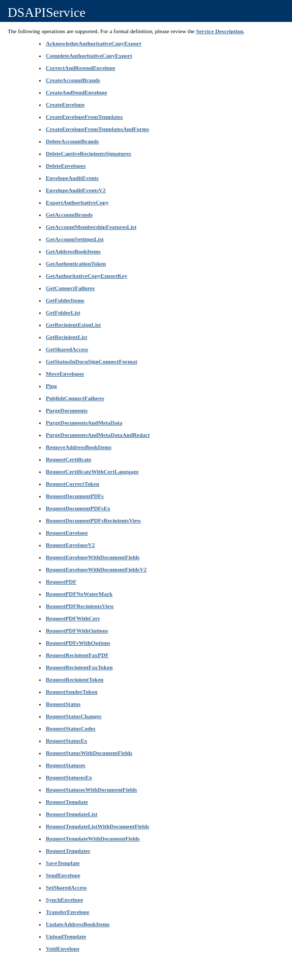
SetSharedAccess (66, 887)
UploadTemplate (66, 936)
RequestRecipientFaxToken (79, 667)
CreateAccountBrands (73, 80)
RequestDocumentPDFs (75, 496)
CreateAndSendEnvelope (76, 92)
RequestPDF (61, 581)
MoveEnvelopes (65, 374)
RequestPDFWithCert (73, 618)
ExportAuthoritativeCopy (77, 202)
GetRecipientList (66, 337)
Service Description (219, 31)
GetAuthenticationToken (76, 263)
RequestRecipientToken (74, 679)
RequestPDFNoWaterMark (79, 594)
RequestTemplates (68, 851)
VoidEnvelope (62, 948)
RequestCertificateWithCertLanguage (92, 471)
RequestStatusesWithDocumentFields (91, 789)
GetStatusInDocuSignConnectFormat (91, 361)
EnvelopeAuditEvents (72, 178)
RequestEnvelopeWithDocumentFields (92, 557)
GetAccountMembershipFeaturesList (91, 227)
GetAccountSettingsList (75, 239)
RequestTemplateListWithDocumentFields (97, 826)
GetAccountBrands (69, 215)
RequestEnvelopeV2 (70, 545)
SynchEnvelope (64, 900)
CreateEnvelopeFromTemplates (84, 117)
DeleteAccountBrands (72, 141)
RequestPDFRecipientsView (80, 606)
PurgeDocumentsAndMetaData (84, 422)
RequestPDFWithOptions (77, 630)
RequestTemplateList (72, 814)
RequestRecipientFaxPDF (77, 655)
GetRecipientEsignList (73, 325)
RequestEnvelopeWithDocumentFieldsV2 (96, 569)
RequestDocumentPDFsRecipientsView (93, 520)
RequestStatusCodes (71, 728)
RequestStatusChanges (73, 716)
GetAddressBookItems (73, 251)
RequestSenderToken (72, 692)
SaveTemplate (63, 863)
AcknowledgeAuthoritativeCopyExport (93, 43)
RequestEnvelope (67, 533)
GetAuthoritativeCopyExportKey (86, 276)
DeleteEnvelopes (65, 166)
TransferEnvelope (68, 912)
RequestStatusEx (66, 741)
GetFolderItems (65, 300)
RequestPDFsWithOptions (78, 643)
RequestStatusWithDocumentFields (89, 753)
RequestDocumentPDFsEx (78, 508)
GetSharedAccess (67, 349)
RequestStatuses (65, 765)
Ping (51, 386)
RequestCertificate (68, 459)
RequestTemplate (67, 802)
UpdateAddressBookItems (77, 924)
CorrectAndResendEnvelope (80, 68)
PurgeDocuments (66, 410)
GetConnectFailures (70, 288)
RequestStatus (63, 704)
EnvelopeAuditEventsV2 (76, 190)
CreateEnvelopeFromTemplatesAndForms (97, 129)
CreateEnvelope (65, 104)
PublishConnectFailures (75, 398)
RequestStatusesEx (69, 777)
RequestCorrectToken (72, 484)
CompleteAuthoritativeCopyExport (89, 55)
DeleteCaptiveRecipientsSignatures (88, 153)
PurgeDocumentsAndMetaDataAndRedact (98, 435)
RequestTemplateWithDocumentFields (93, 838)
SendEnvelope (63, 875)
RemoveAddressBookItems (78, 447)
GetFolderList (63, 312)
